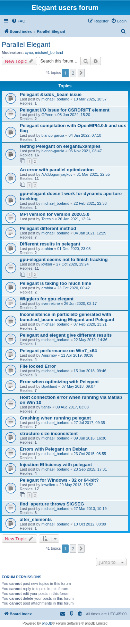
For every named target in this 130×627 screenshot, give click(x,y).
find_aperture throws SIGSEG (52, 504)
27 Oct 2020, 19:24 (72, 264)
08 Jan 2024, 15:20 (74, 115)
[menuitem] (18, 21)
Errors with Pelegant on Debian (54, 449)
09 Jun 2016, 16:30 (89, 438)
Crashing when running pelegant (55, 418)
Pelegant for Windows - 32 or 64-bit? (59, 480)
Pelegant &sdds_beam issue (50, 94)
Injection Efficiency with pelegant (56, 464)
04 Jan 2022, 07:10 (85, 135)
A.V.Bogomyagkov (56, 174)
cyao (29, 52)
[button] (81, 73)
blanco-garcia (52, 135)
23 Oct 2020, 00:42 (73, 288)
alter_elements (36, 519)
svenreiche (50, 303)
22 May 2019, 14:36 (90, 340)
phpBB (47, 623)
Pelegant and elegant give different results (66, 335)
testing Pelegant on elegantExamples (60, 146)
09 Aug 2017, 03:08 (71, 407)
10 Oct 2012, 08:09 (89, 524)
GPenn (47, 115)
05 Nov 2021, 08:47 (85, 151)
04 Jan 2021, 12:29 (89, 233)
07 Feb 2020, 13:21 (89, 324)
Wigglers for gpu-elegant (46, 298)
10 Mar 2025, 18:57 (89, 99)
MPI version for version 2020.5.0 (54, 214)
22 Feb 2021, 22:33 (89, 203)
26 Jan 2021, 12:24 (74, 219)
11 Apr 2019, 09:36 (77, 355)
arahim (47, 249)
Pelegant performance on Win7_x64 (58, 350)
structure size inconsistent (49, 433)
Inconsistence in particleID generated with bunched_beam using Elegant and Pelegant (67, 317)
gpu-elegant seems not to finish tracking (64, 259)
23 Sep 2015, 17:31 (90, 469)
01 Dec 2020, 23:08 (73, 249)
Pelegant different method (48, 228)
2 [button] (73, 73)
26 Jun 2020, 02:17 (80, 303)
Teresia (47, 219)
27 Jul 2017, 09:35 (89, 423)
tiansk (46, 407)
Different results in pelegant (50, 244)
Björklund (49, 386)
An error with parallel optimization (57, 169)
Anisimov (49, 355)
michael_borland (49, 52)
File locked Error (38, 366)
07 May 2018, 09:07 (78, 386)
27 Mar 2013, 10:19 (89, 509)
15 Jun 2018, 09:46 (89, 371)
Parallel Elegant (26, 44)
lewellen (48, 485)
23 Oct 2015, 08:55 (89, 454)
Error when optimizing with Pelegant (59, 381)
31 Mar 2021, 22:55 (93, 174)
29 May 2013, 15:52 (76, 485)
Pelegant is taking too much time (55, 283)
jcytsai (46, 264)
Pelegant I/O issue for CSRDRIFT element (65, 110)
